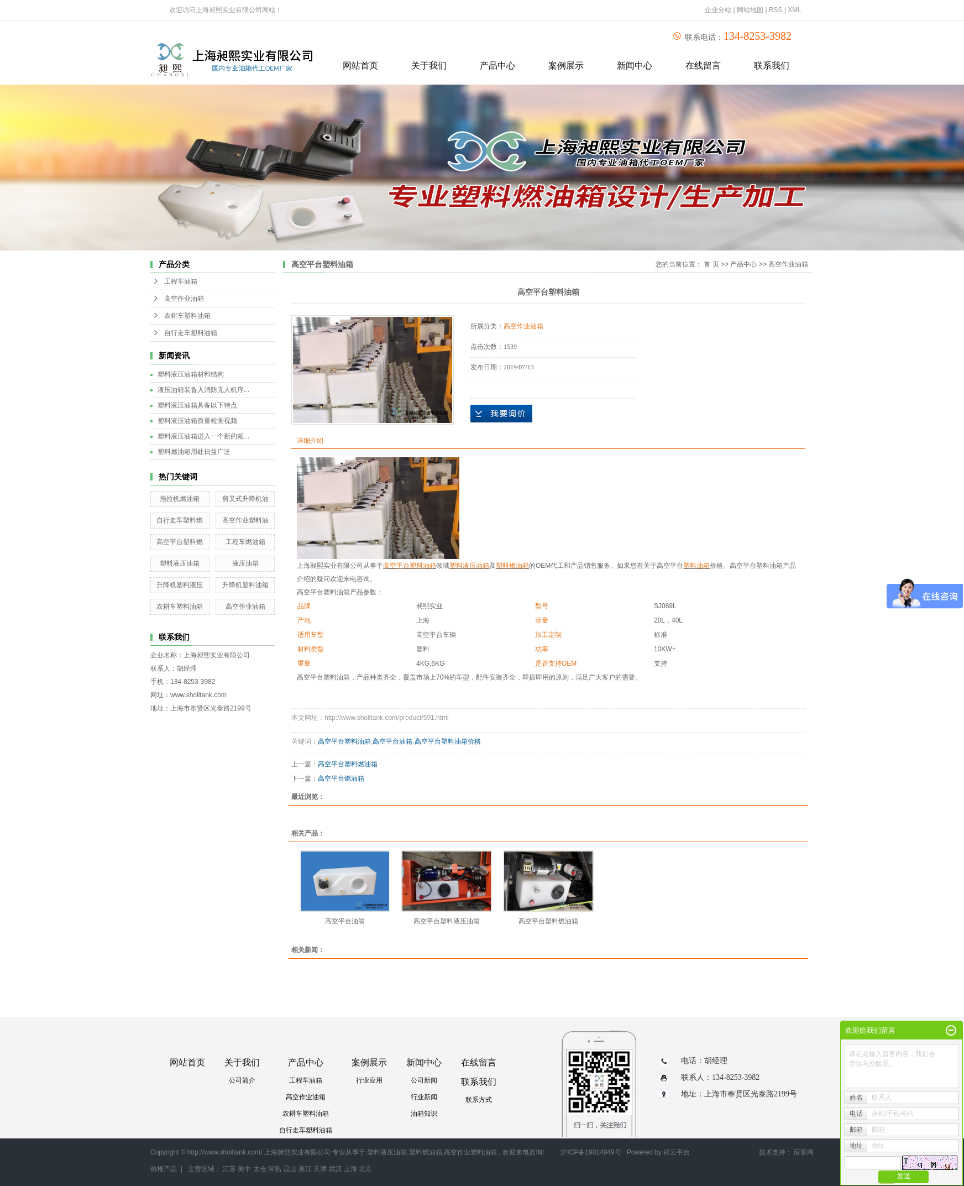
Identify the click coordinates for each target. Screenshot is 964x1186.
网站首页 (360, 65)
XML (794, 10)
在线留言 (703, 65)
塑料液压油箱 (180, 563)
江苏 (229, 1169)
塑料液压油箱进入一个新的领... (203, 436)
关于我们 (429, 65)
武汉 (335, 1169)
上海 (350, 1169)
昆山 (290, 1169)
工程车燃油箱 (245, 542)
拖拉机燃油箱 (180, 499)
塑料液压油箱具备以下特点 (197, 405)
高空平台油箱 (392, 741)
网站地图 (751, 10)
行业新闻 (424, 1097)
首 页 (711, 264)
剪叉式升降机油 (245, 499)
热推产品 (163, 1169)
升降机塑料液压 (179, 585)
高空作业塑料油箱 (470, 1152)
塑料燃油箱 (425, 1152)
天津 (320, 1169)
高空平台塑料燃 (179, 542)
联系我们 (771, 65)
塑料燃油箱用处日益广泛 (194, 452)
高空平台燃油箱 (341, 778)
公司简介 (242, 1080)
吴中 (244, 1169)
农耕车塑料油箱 (187, 316)
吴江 (305, 1169)
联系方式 (478, 1100)
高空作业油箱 (184, 298)
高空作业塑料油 (245, 520)
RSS (776, 10)
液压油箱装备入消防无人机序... (203, 390)
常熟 (274, 1169)
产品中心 (497, 65)
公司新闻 (424, 1080)
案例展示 (566, 65)
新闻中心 (634, 65)
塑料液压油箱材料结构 (191, 374)
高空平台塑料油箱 (344, 741)
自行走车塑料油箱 (190, 333)
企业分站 (718, 10)
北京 (365, 1169)
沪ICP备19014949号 (590, 1152)
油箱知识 (424, 1113)
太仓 (259, 1169)
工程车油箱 (180, 281)
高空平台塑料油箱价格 (448, 741)
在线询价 (501, 413)
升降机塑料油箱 (245, 585)
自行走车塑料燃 (179, 520)
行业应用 (369, 1080)
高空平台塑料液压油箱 (446, 921)
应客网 (804, 1152)
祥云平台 (676, 1152)
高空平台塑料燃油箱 (348, 764)
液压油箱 (245, 563)
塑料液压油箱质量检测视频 (197, 421)
